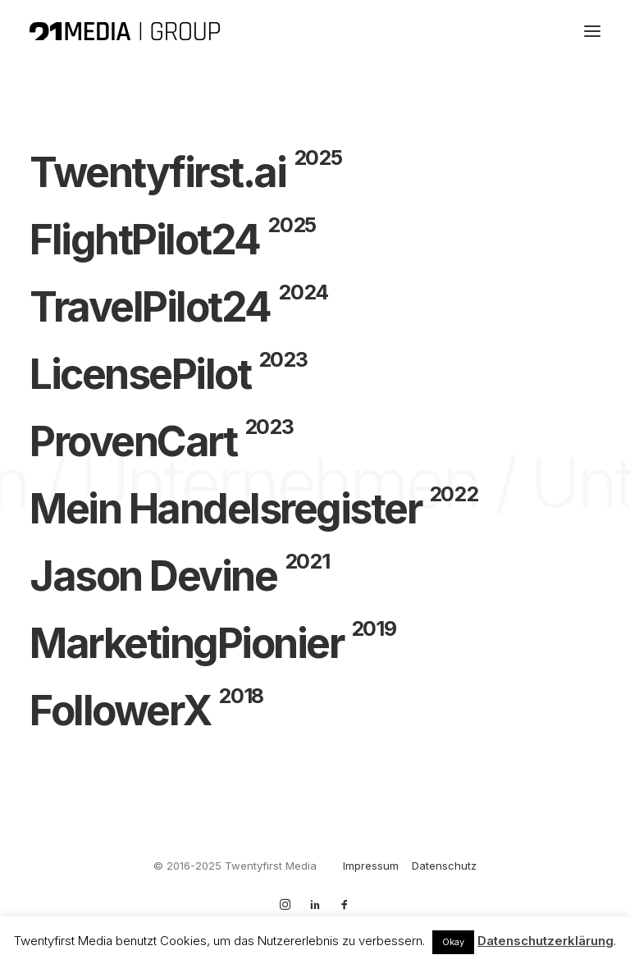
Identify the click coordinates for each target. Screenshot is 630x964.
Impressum (371, 865)
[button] (592, 31)
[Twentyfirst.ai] (315, 172)
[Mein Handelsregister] (315, 509)
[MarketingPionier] (315, 643)
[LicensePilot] (315, 374)
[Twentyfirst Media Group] (125, 31)
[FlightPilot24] (315, 240)
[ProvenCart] (315, 441)
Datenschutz (444, 865)
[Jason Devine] (315, 576)
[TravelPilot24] (315, 307)
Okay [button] (453, 942)
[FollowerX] (315, 710)
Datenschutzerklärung (545, 940)
